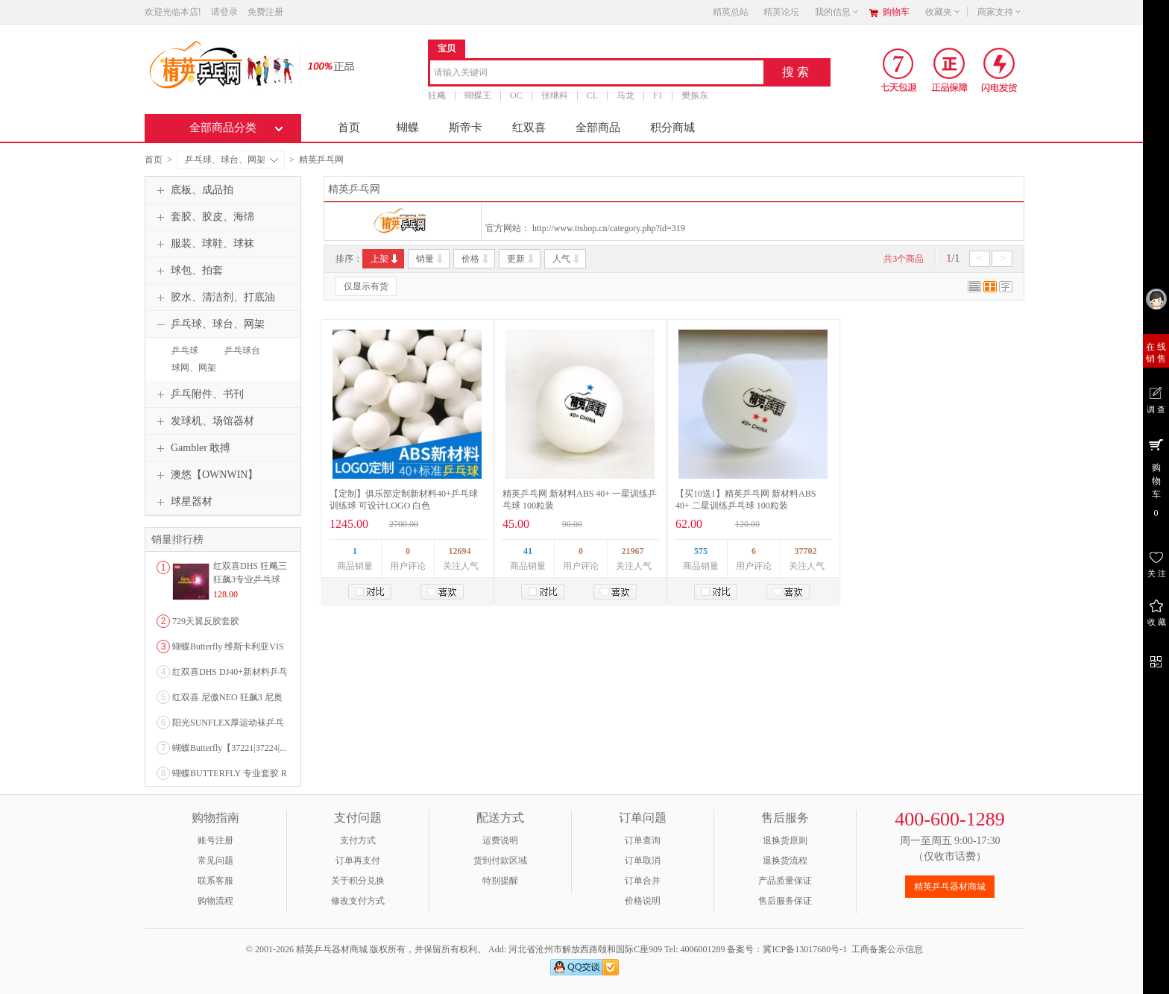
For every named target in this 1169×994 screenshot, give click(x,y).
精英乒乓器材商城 (950, 886)
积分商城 (672, 127)
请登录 (224, 12)
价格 (476, 259)
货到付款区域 (500, 860)
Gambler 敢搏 (191, 448)
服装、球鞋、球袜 (203, 244)
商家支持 (999, 12)
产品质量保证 (785, 880)
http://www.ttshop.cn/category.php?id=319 (608, 228)
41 (527, 551)
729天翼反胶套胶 (205, 621)
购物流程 (215, 901)
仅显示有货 (366, 286)
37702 (806, 551)
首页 (349, 127)
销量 (430, 259)
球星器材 (182, 502)
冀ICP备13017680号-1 (805, 949)
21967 (633, 551)
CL (592, 95)
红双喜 (529, 127)
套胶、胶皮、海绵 (203, 217)
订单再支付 (357, 860)
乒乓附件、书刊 (198, 394)
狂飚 (437, 95)
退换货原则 (785, 840)
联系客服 (215, 880)
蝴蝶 (408, 127)
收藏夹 (943, 12)
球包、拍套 (188, 271)
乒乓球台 (242, 350)
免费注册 (265, 12)
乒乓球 (184, 350)
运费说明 (500, 840)
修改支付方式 (358, 901)
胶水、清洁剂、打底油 (214, 297)
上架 (385, 259)
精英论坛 (781, 12)
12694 (460, 551)
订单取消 (643, 860)
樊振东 (694, 95)
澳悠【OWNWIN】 (205, 475)
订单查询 (643, 840)
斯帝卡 (465, 127)
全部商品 (598, 127)
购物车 (896, 12)
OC (516, 95)
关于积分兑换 (358, 880)
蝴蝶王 (477, 95)
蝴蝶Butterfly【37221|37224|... (229, 748)
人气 (567, 259)
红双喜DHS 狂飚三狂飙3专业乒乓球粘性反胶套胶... (250, 579)
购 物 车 (1156, 477)
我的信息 (837, 12)
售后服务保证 (785, 901)
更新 (521, 259)
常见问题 (215, 860)
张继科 (554, 95)
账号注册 (215, 840)
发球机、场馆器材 (203, 421)
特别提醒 (500, 880)
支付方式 (358, 840)
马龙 (625, 95)
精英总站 (731, 12)
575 (701, 551)
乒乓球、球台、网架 (231, 159)
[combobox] (596, 73)
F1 (658, 95)
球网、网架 (193, 367)
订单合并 (643, 880)
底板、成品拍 (193, 190)
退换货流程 (785, 860)
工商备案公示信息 (887, 949)
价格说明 (643, 901)
